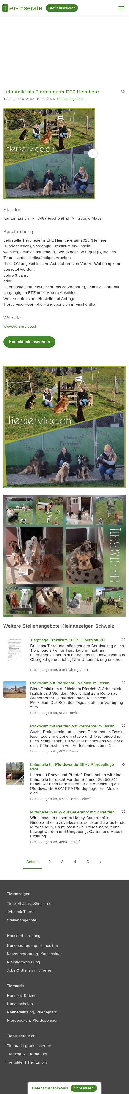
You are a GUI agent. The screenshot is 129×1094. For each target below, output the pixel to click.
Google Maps (89, 218)
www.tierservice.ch (20, 326)
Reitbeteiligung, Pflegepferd (32, 1012)
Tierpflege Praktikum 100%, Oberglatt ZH (67, 640)
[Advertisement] (64, 50)
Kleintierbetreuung (23, 962)
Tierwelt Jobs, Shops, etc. (30, 904)
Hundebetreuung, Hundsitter (32, 945)
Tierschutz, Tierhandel (27, 1054)
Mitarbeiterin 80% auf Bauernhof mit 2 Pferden (72, 812)
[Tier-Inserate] (24, 8)
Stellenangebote (70, 99)
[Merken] (123, 91)
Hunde (13, 996)
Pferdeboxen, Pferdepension (33, 1020)
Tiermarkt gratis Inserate (29, 1046)
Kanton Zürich (16, 218)
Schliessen (84, 1088)
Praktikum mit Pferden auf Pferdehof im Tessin (72, 726)
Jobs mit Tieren (21, 912)
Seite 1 (32, 862)
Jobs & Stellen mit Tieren (29, 970)
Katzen (30, 996)
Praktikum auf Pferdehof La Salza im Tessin (69, 683)
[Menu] (121, 6)
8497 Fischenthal (53, 218)
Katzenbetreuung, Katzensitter (34, 954)
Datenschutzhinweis (50, 1088)
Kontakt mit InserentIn (29, 342)
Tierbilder (15, 1062)
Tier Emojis (37, 1062)
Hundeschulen (20, 1004)
